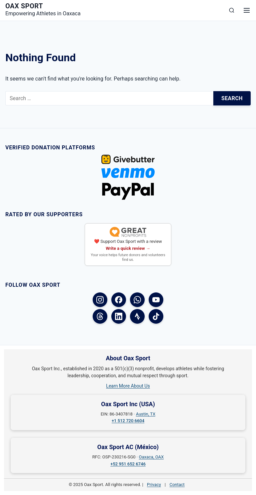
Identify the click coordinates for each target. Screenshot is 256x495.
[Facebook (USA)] (118, 299)
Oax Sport (24, 6)
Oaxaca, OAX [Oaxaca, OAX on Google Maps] (151, 456)
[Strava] (137, 316)
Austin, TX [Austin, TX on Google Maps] (145, 414)
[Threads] (100, 316)
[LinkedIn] (118, 316)
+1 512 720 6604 (128, 420)
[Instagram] (100, 299)
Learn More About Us (128, 386)
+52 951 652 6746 (128, 463)
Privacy (154, 484)
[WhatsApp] (137, 299)
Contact (176, 484)
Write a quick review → (128, 248)
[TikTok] (156, 316)
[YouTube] (156, 299)
